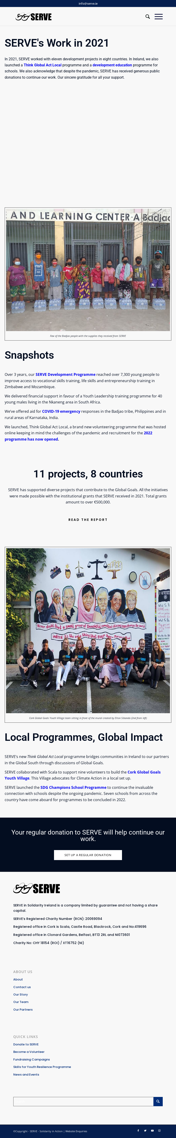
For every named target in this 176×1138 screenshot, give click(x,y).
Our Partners (23, 1009)
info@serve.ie (88, 3)
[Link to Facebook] (138, 1130)
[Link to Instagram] (159, 1130)
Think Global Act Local (43, 65)
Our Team (20, 1002)
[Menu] (156, 16)
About (18, 979)
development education (112, 65)
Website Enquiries (76, 1131)
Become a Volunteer (28, 1052)
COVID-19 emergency (61, 411)
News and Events (26, 1074)
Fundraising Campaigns (31, 1059)
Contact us (22, 987)
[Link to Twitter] (145, 1130)
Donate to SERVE (26, 1044)
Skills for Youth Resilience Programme (42, 1067)
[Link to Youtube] (152, 1130)
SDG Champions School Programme (73, 787)
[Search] (145, 16)
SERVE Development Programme (65, 374)
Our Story (20, 994)
